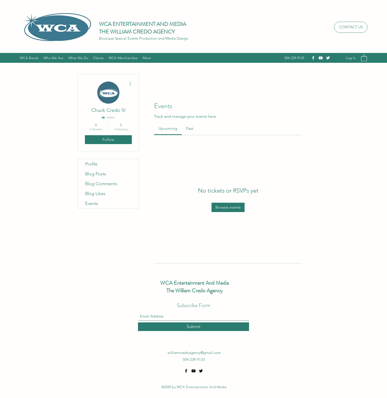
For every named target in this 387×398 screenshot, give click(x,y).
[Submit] (193, 326)
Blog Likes (95, 193)
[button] (364, 57)
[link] (167, 128)
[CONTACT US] (351, 27)
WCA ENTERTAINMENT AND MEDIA (142, 24)
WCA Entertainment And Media (194, 283)
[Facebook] (313, 57)
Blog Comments (101, 183)
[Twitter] (328, 57)
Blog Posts (95, 174)
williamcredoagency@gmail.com (194, 352)
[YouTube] (320, 57)
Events (91, 203)
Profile (91, 164)
